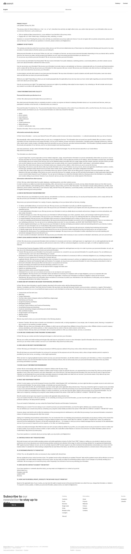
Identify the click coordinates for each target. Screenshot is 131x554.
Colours (85, 506)
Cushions (64, 499)
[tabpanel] (65, 254)
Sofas (63, 508)
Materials (85, 503)
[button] (13, 505)
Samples (85, 508)
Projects (85, 501)
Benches (64, 503)
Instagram (123, 499)
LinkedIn (123, 501)
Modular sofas (66, 510)
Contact (125, 3)
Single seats (65, 506)
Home (84, 499)
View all (64, 516)
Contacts (85, 510)
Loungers (64, 512)
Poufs (63, 501)
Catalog (117, 3)
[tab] (34, 10)
